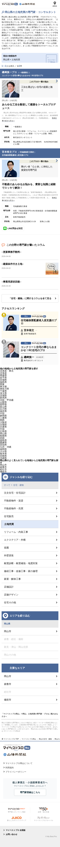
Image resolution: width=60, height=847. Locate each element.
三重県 (3, 418)
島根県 (3, 435)
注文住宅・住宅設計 (15, 492)
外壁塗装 (9, 555)
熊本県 (3, 453)
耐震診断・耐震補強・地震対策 (21, 563)
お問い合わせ (11, 834)
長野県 (3, 404)
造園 (6, 547)
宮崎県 (3, 456)
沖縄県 (3, 458)
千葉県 (3, 391)
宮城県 (3, 379)
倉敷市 (7, 684)
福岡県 (3, 449)
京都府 (3, 424)
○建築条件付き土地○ (13, 264)
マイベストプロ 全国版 (15, 830)
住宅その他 (10, 602)
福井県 (3, 411)
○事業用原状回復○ (11, 281)
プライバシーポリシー (15, 772)
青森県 (3, 375)
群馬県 (3, 397)
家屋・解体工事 (12, 579)
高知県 (3, 444)
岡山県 (3, 433)
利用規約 (9, 767)
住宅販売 (9, 516)
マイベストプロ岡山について (18, 763)
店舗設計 (9, 586)
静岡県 (3, 415)
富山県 (3, 406)
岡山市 (3, 465)
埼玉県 (3, 393)
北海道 (3, 373)
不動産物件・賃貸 (13, 500)
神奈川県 (4, 388)
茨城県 (3, 395)
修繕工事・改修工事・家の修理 (21, 571)
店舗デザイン (11, 594)
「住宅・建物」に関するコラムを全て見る (30, 298)
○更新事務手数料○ (11, 252)
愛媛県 (3, 442)
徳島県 (3, 440)
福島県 (3, 382)
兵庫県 (3, 426)
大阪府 (3, 422)
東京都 (3, 386)
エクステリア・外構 (15, 539)
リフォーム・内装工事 (16, 532)
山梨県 (3, 402)
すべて (7, 485)
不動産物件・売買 (13, 508)
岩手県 (3, 377)
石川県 (3, 409)
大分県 (3, 451)
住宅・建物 (18, 485)
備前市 (7, 699)
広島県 (3, 431)
